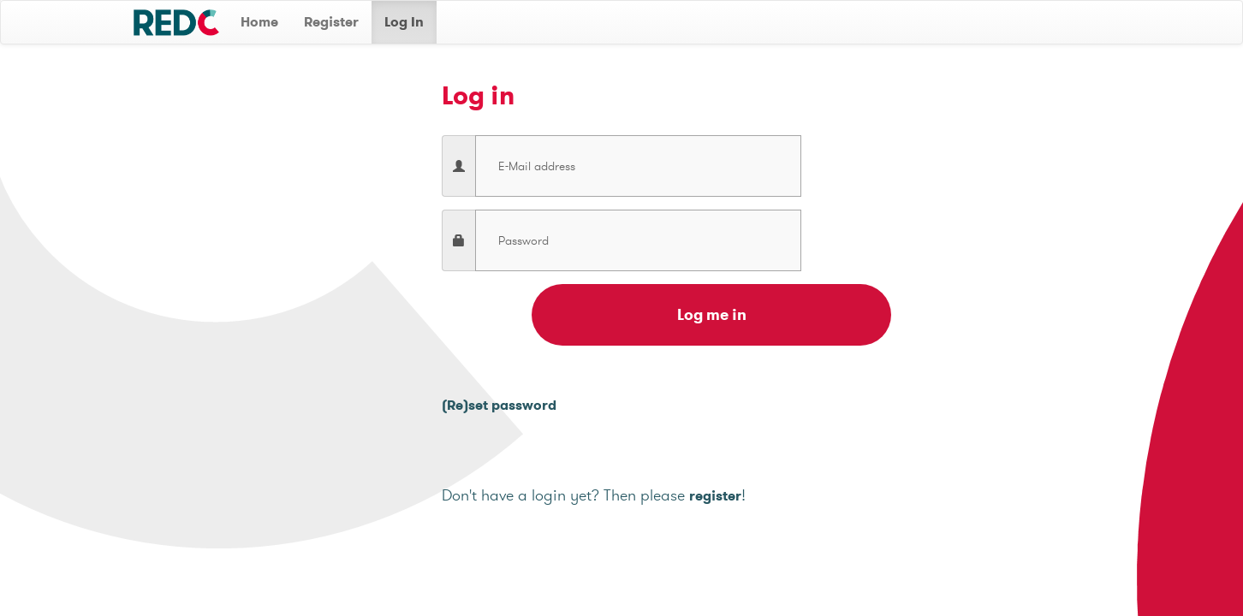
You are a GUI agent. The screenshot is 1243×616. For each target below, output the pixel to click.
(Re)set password (499, 405)
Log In (404, 22)
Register (331, 22)
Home (259, 22)
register (715, 496)
